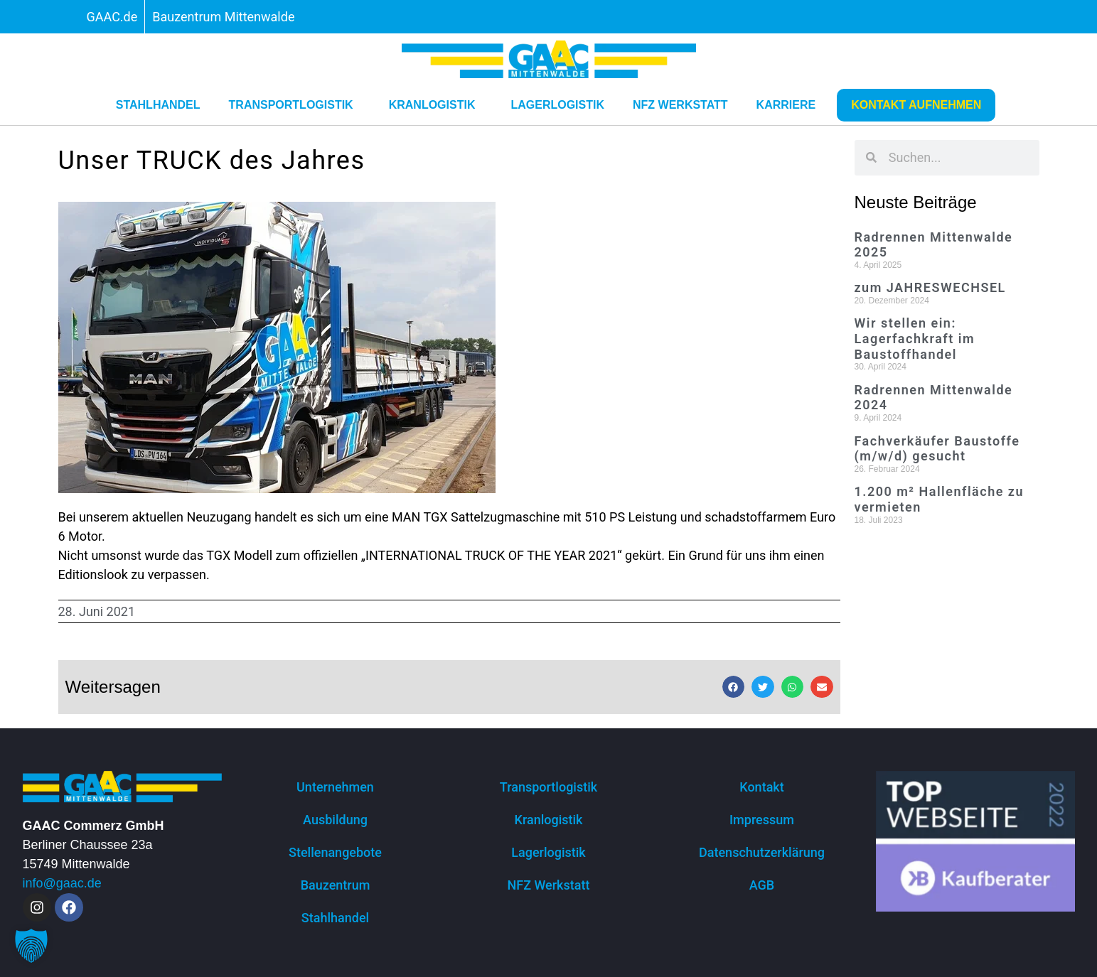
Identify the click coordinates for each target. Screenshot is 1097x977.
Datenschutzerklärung (762, 852)
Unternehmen (335, 786)
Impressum (761, 819)
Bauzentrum (335, 885)
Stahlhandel (158, 105)
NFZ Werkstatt (680, 105)
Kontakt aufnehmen (916, 105)
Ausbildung (335, 819)
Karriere (789, 105)
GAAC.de (112, 16)
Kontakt (761, 786)
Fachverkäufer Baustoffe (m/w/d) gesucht (937, 448)
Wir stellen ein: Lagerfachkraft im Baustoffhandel (915, 338)
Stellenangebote (335, 852)
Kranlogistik (436, 105)
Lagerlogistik (557, 105)
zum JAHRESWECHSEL (930, 287)
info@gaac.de (62, 883)
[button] (733, 687)
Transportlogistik (294, 105)
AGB (761, 885)
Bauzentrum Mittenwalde (223, 16)
